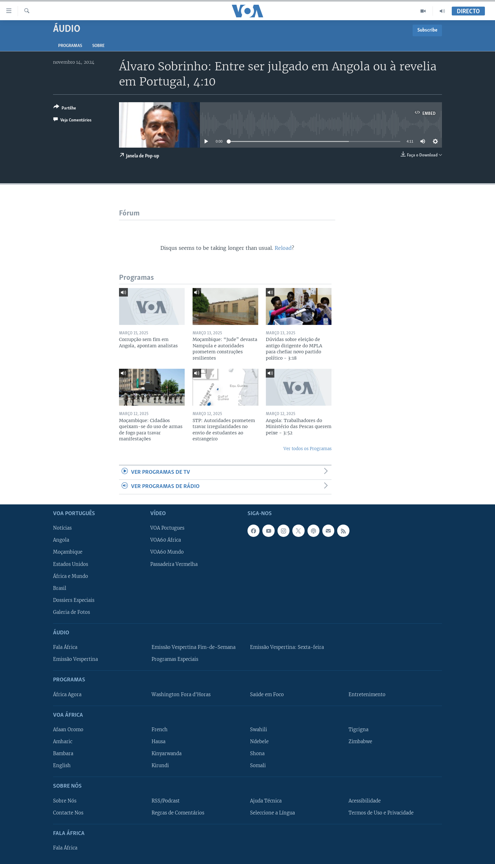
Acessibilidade (365, 800)
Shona (257, 753)
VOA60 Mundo (167, 552)
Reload (283, 248)
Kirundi (160, 765)
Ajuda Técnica (266, 800)
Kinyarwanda (167, 753)
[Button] (64, 108)
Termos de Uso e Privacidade (381, 812)
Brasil (59, 588)
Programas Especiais (175, 659)
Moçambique (67, 552)
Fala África (65, 647)
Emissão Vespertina (75, 659)
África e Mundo (70, 576)
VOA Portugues (167, 528)
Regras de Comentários (178, 812)
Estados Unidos (70, 564)
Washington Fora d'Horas (181, 694)
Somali (258, 765)
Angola (61, 540)
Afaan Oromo (68, 729)
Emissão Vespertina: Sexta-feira (287, 647)
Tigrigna (358, 729)
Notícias (62, 528)
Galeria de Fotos (71, 612)
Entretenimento (367, 694)
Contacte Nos (68, 812)
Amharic (62, 741)
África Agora (67, 694)
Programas (70, 46)
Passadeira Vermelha (174, 564)
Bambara (63, 753)
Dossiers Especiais (73, 600)
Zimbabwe (360, 741)
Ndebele (259, 741)
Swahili (258, 729)
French (160, 729)
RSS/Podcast (166, 800)
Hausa (158, 741)
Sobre (98, 46)
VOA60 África (165, 540)
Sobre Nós (64, 800)
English (62, 765)
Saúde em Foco (267, 694)
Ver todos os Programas (307, 448)
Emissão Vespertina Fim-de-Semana (194, 647)
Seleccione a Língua (272, 812)
